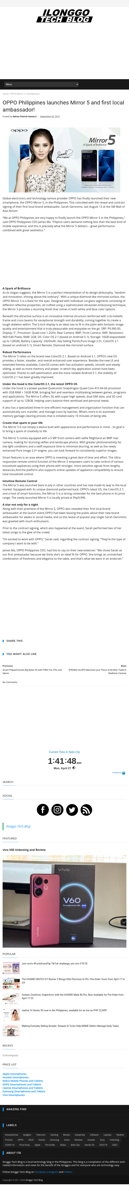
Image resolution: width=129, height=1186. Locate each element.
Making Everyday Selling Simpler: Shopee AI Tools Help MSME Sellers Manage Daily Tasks (70, 1027)
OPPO (20, 1141)
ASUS (31, 1141)
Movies (66, 1136)
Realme (120, 1136)
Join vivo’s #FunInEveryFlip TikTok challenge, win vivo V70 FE (55, 965)
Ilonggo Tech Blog (18, 828)
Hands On (90, 1146)
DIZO (114, 1146)
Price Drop (24, 1146)
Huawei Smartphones (16, 1079)
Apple (37, 1146)
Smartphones (11, 1136)
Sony (102, 1141)
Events (42, 1141)
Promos (9, 1141)
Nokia (63, 1146)
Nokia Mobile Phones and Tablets (23, 1082)
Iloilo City (75, 1146)
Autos (67, 1141)
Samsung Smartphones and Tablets (24, 1093)
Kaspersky (80, 1136)
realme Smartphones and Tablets (23, 1089)
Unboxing (114, 1141)
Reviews (79, 1141)
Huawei (91, 1141)
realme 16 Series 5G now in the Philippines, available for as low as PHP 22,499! (64, 1012)
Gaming (54, 1136)
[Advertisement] (64, 53)
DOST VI (103, 1146)
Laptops (107, 1136)
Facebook (40, 1174)
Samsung (54, 1141)
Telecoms (40, 1136)
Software (94, 1136)
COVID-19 (9, 1146)
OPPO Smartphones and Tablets (22, 1086)
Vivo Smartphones (14, 1097)
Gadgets (27, 1136)
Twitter (68, 1174)
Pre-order (50, 1146)
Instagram (52, 1174)
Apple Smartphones (14, 1075)
